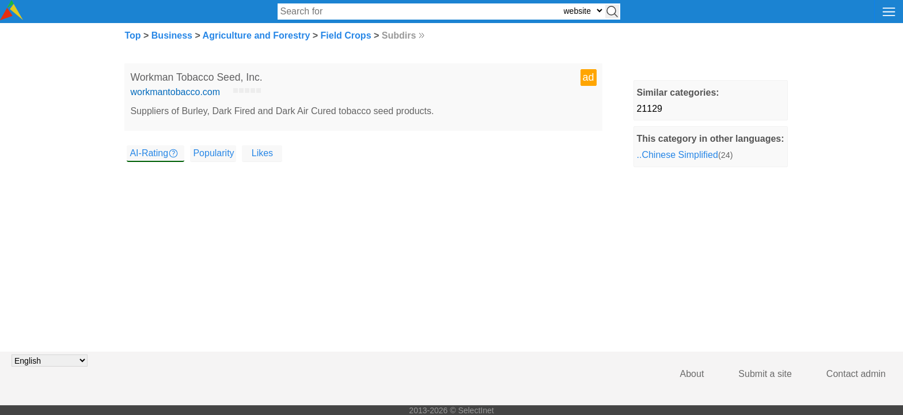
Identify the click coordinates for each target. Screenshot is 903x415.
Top (132, 35)
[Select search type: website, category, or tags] (582, 10)
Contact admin (856, 374)
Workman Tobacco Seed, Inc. (196, 77)
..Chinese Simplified (677, 155)
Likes (262, 153)
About (692, 374)
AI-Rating (149, 153)
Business (171, 35)
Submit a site (764, 374)
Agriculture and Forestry (256, 35)
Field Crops (346, 35)
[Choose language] (50, 360)
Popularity (213, 153)
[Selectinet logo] (11, 17)
